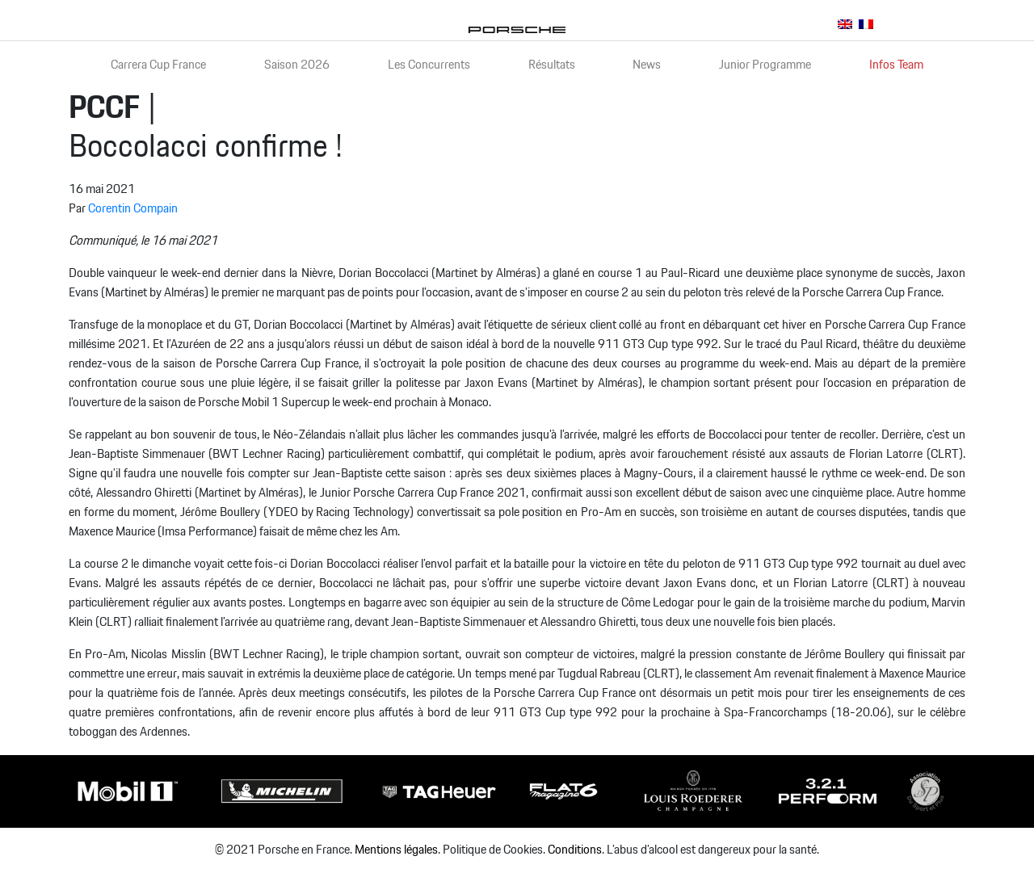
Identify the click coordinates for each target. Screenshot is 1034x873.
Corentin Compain (133, 208)
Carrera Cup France (158, 65)
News (647, 65)
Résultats (551, 65)
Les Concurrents (429, 65)
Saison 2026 (297, 65)
